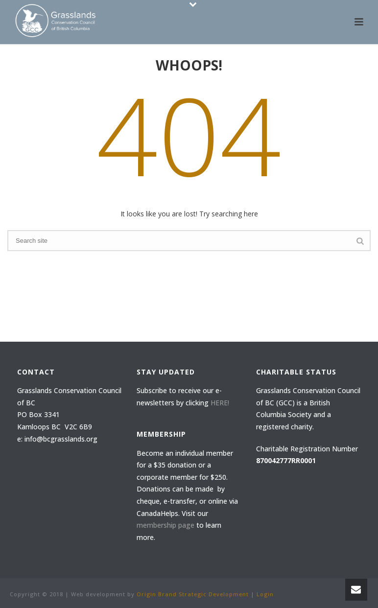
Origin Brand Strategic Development (193, 594)
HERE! (220, 402)
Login (265, 594)
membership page (165, 525)
